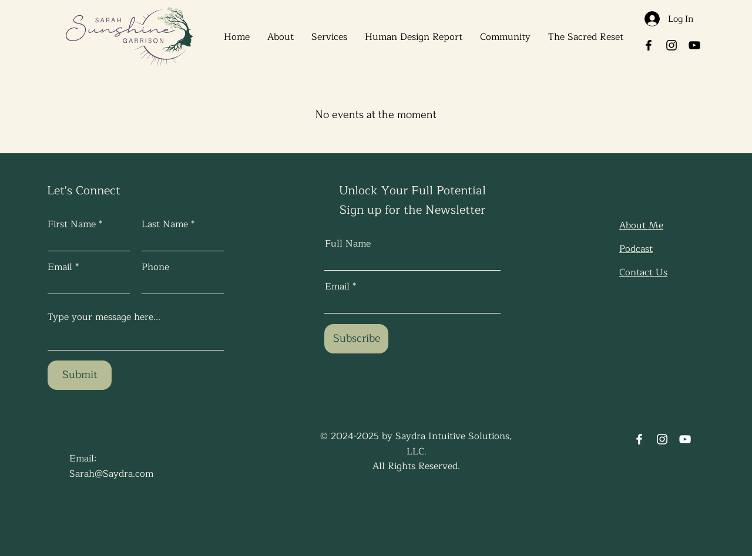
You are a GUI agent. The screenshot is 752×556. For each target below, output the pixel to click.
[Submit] (80, 375)
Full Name (348, 243)
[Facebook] (649, 45)
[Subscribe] (356, 338)
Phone (155, 267)
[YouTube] (694, 45)
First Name (72, 224)
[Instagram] (671, 45)
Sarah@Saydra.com (111, 473)
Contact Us (643, 272)
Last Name (165, 224)
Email (60, 267)
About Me (641, 225)
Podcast (636, 249)
